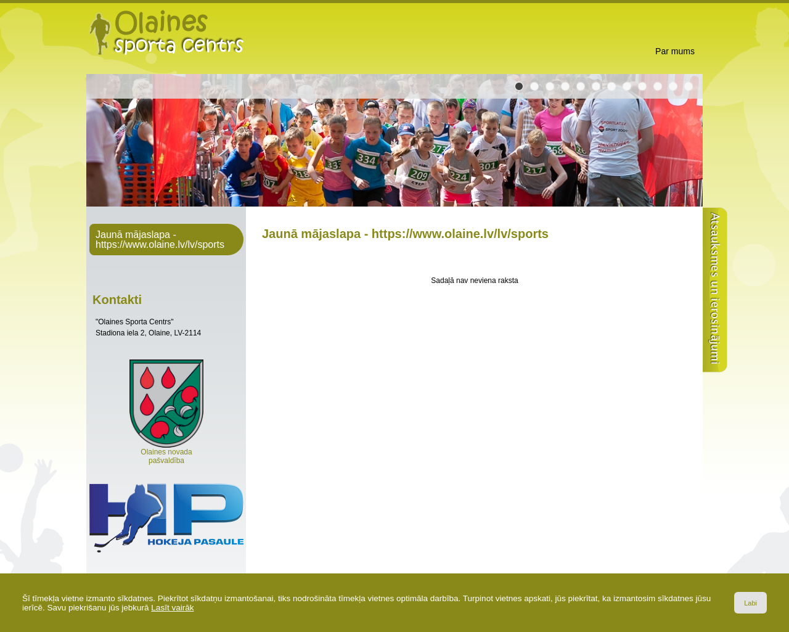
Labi (750, 603)
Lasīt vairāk (172, 607)
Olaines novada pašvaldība (166, 453)
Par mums (675, 51)
